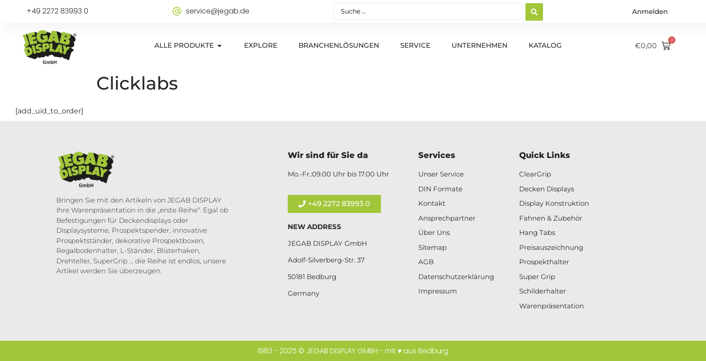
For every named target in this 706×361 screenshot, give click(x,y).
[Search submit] (534, 11)
